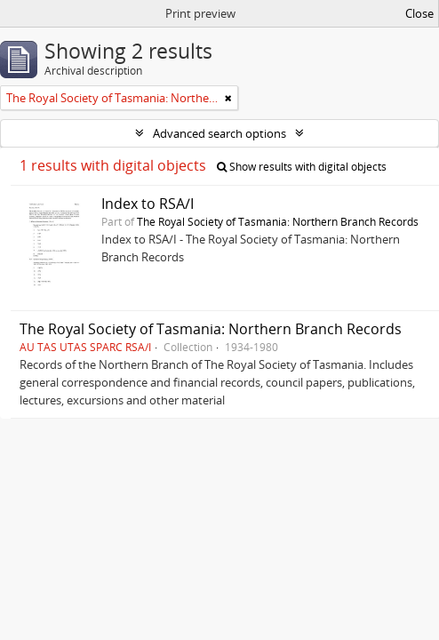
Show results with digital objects (302, 166)
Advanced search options (219, 133)
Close (419, 13)
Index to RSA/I (147, 203)
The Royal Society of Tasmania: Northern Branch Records (278, 221)
